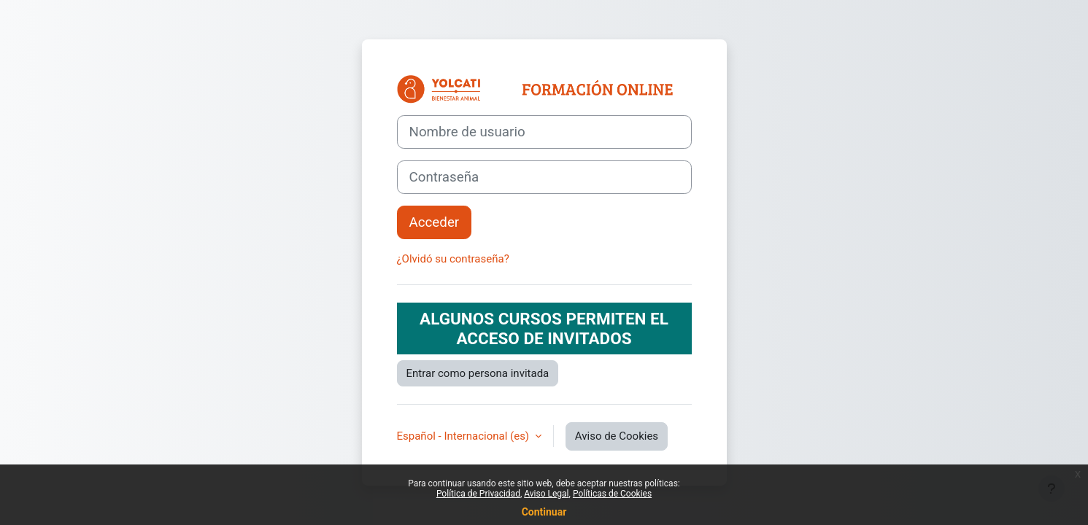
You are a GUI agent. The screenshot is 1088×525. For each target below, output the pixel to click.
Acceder (434, 222)
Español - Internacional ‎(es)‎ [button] (464, 436)
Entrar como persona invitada (477, 373)
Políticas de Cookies (612, 494)
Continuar (544, 512)
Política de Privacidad (478, 494)
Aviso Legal (546, 494)
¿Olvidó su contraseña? (453, 258)
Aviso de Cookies (616, 436)
